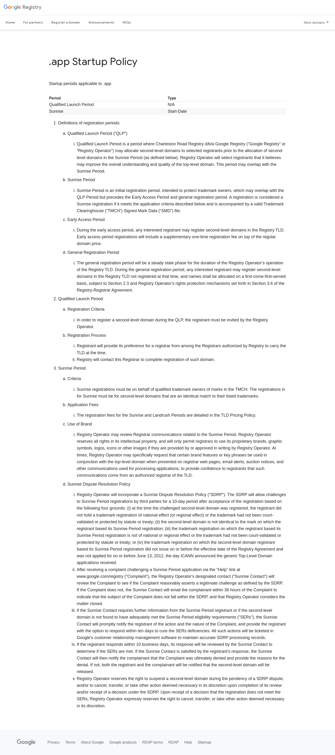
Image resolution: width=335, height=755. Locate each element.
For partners (33, 22)
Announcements (101, 22)
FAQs (127, 22)
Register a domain (65, 22)
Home (10, 22)
